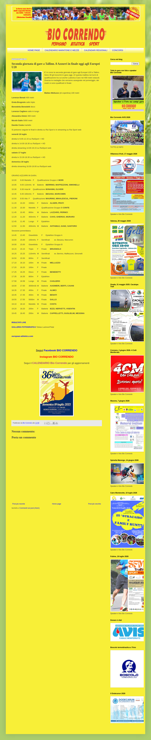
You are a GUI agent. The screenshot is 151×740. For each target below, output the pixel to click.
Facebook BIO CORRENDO (60, 350)
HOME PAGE (34, 50)
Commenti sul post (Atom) (29, 508)
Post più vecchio (94, 504)
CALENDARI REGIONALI (95, 50)
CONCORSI (117, 50)
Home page (56, 504)
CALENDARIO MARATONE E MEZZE (62, 50)
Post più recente (18, 504)
